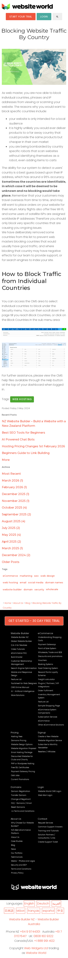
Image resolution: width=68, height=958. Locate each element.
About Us (18, 603)
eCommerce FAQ (18, 653)
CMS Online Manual (20, 687)
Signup (42, 732)
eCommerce (10, 575)
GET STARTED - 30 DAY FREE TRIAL (34, 621)
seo (36, 575)
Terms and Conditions (21, 869)
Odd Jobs (15, 775)
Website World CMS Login (49, 791)
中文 (60, 911)
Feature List (16, 679)
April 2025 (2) (11, 541)
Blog (27, 603)
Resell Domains (18, 807)
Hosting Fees (16, 736)
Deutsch (43, 903)
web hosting (22, 399)
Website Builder (20, 633)
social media (35, 582)
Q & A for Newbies (19, 645)
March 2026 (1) (12, 480)
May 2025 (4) (11, 534)
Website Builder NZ (19, 637)
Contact (42, 819)
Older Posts (10, 562)
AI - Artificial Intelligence (22, 691)
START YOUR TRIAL (20, 16)
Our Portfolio (16, 853)
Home (8, 603)
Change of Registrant (21, 799)
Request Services (45, 822)
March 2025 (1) (12, 548)
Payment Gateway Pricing (23, 771)
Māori (20, 911)
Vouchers (42, 660)
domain (28, 589)
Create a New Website (48, 736)
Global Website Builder (21, 641)
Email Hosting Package (21, 752)
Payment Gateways (47, 644)
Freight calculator (46, 679)
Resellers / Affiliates (46, 751)
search (57, 16)
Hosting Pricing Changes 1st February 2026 (33, 446)
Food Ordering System (48, 668)
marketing (26, 575)
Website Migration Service (50, 740)
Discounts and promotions (50, 656)
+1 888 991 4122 (44, 941)
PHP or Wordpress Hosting (22, 763)
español (48, 911)
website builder (12, 589)
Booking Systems (45, 664)
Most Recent (11, 473)
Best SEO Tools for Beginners (23, 432)
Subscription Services (47, 717)
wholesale (52, 589)
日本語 (9, 911)
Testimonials (16, 857)
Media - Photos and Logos (23, 861)
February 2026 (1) (14, 487)
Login (41, 787)
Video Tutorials (18, 649)
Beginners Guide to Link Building (26, 453)
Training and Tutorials (48, 830)
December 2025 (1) (15, 494)
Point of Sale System (47, 648)
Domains (16, 787)
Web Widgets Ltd (36, 948)
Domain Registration (20, 791)
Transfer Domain (18, 795)
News (13, 849)
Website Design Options (21, 744)
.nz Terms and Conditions (22, 811)
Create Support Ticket (48, 842)
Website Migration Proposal (23, 748)
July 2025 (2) (11, 528)
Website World (36, 953)
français (33, 911)
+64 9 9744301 (30, 932)
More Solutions (17, 695)
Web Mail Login (45, 795)
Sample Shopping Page (49, 705)
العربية (56, 903)
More (6, 460)
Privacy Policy (17, 873)
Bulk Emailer (16, 657)
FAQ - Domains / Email (21, 803)
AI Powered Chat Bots (18, 439)
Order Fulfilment (45, 690)
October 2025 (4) (14, 507)
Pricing (14, 732)
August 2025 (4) (13, 521)
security (39, 589)
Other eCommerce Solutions (51, 724)
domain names (54, 582)
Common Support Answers (50, 826)
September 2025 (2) (16, 514)
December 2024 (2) (16, 555)
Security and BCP (19, 865)
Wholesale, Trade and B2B (50, 652)
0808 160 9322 (43, 936)
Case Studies (16, 841)
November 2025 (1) (15, 501)
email (23, 582)
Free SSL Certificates (20, 767)
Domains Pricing (18, 740)
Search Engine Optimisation (24, 668)
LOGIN (44, 16)
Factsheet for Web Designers (24, 683)
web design (47, 575)
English (29, 903)
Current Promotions (20, 779)
